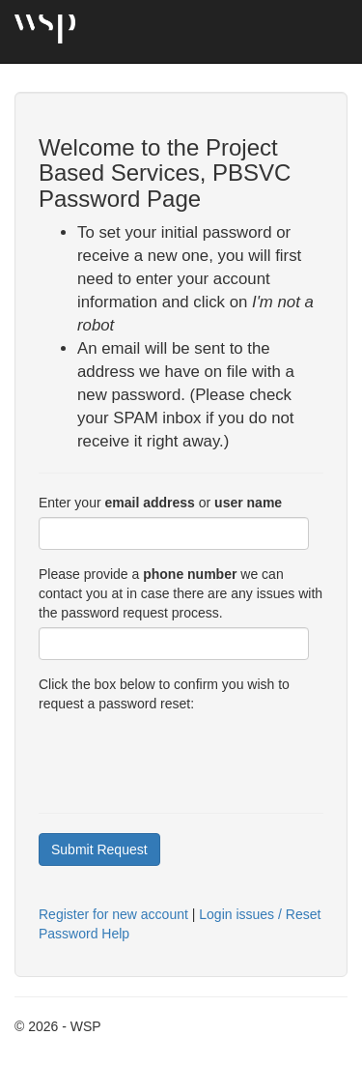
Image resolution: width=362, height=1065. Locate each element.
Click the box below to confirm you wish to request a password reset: (164, 693)
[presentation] (185, 755)
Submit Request (99, 849)
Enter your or (160, 502)
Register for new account (113, 914)
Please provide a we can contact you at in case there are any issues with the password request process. (180, 593)
